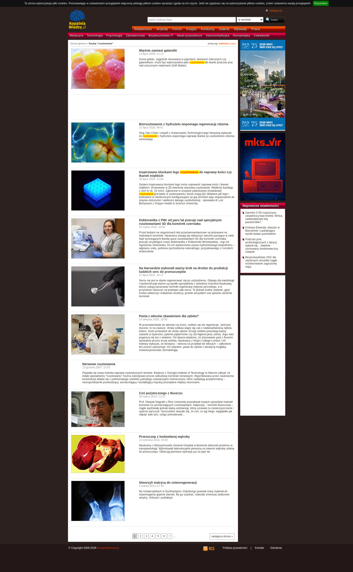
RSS (211, 548)
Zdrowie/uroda (135, 35)
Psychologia (114, 35)
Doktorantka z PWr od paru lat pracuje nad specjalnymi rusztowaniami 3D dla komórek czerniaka (180, 222)
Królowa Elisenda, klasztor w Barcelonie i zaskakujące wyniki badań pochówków (262, 230)
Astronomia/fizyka (217, 35)
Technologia (95, 35)
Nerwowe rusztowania (98, 364)
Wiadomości (143, 29)
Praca (255, 29)
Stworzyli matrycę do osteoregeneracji (168, 482)
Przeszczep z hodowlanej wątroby (164, 436)
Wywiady (240, 29)
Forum (177, 29)
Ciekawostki (261, 35)
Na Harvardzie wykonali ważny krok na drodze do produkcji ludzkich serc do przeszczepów (183, 269)
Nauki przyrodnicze (189, 35)
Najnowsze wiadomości (261, 205)
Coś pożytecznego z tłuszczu (161, 393)
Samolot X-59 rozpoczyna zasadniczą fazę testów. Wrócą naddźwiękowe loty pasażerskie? (264, 217)
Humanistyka (241, 35)
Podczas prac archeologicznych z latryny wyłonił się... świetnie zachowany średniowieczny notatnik (261, 245)
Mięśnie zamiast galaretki (158, 50)
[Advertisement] (153, 107)
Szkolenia (276, 547)
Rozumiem (320, 3)
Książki (191, 29)
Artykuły (162, 29)
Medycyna (76, 35)
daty (233, 43)
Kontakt (259, 547)
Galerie (224, 29)
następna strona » (222, 536)
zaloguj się (275, 10)
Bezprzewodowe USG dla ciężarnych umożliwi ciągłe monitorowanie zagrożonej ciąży (261, 262)
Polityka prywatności (235, 547)
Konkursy (208, 29)
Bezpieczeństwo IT (160, 35)
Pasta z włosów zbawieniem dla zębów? (169, 316)
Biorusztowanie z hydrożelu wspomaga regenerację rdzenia (184, 124)
